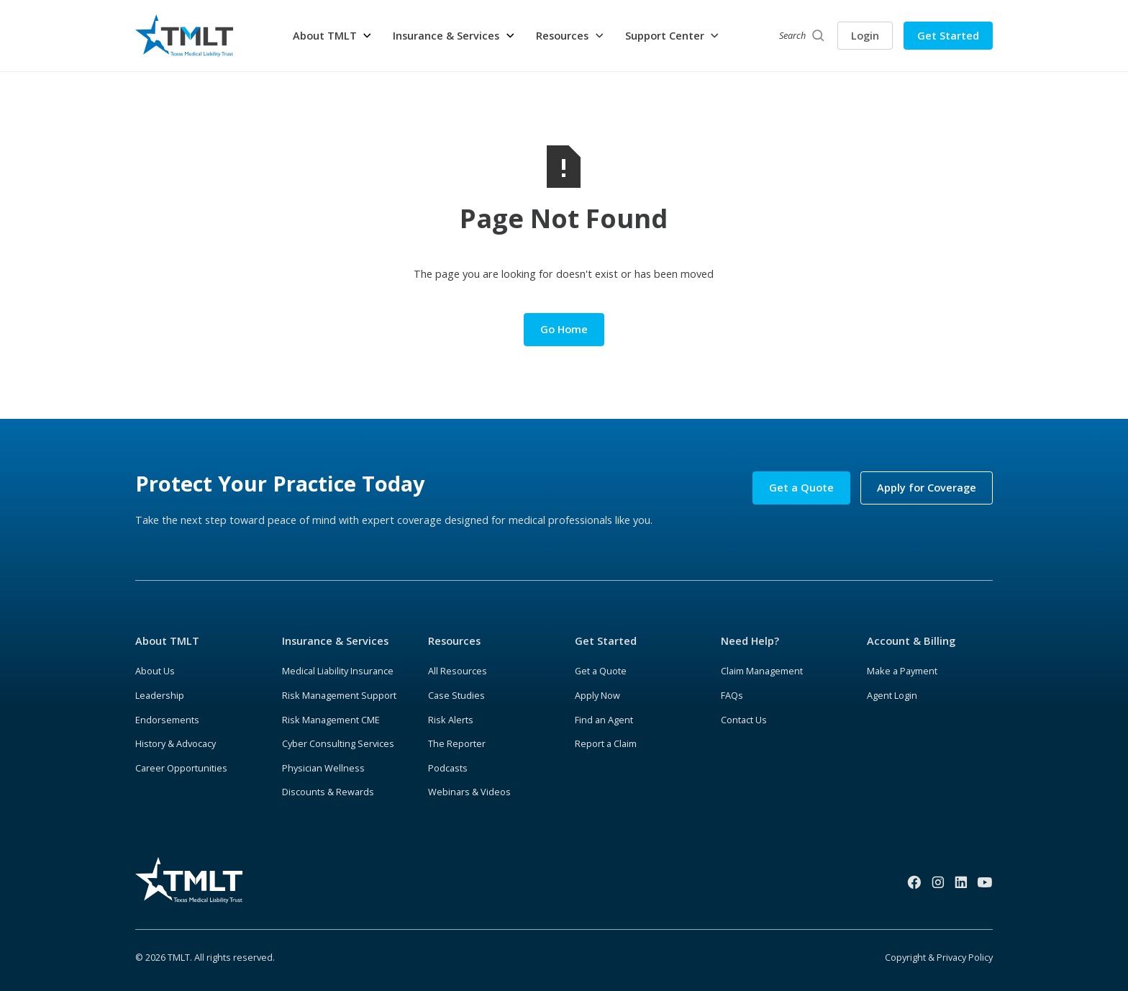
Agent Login (892, 695)
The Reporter (457, 743)
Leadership (159, 695)
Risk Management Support (339, 695)
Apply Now (597, 695)
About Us (155, 670)
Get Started (948, 35)
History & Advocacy (175, 743)
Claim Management (762, 670)
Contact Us (744, 719)
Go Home (564, 329)
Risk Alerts (450, 719)
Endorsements (167, 719)
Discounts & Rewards (328, 791)
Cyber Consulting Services (338, 743)
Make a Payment (902, 670)
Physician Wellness (323, 767)
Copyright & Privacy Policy (939, 957)
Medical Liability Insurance (338, 670)
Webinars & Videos (469, 791)
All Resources (457, 670)
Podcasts (448, 767)
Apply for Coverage (926, 487)
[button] (333, 36)
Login (865, 35)
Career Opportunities (181, 767)
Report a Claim (606, 743)
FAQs (732, 695)
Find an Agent (604, 719)
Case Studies (456, 695)
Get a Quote (801, 487)
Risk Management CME (331, 719)
